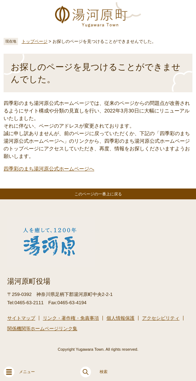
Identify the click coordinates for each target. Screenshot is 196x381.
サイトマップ (21, 318)
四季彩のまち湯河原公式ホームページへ (49, 169)
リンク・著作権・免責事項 (71, 318)
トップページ (34, 41)
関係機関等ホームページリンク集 (42, 328)
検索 (94, 372)
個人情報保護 (120, 318)
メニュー (19, 372)
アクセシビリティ (160, 318)
